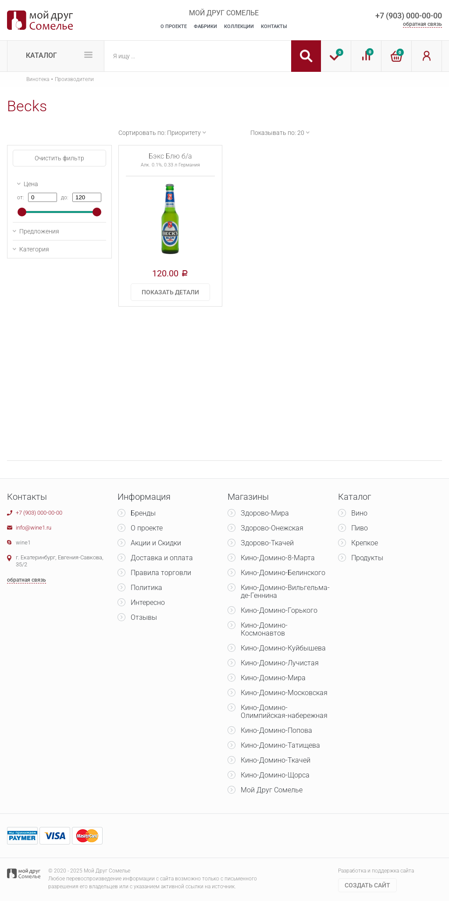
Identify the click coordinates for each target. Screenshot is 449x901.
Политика (146, 587)
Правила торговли (161, 573)
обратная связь (422, 24)
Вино (359, 513)
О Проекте (173, 26)
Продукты (367, 558)
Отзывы (144, 617)
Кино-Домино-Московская (284, 693)
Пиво (359, 528)
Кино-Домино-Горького (279, 610)
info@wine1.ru (33, 527)
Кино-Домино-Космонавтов (264, 629)
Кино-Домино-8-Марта (278, 558)
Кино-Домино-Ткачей (275, 760)
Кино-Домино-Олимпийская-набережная (284, 711)
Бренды (143, 513)
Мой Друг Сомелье (272, 790)
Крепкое (364, 543)
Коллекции (239, 26)
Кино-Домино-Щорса (275, 775)
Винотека (37, 79)
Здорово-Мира (265, 513)
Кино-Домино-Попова (276, 730)
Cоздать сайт (367, 885)
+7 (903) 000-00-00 (408, 15)
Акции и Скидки (156, 543)
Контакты (274, 26)
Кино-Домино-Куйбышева (283, 648)
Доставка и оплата (162, 558)
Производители (74, 79)
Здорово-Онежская (272, 528)
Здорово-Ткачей (267, 543)
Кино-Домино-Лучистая (280, 663)
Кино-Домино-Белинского (283, 573)
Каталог (41, 55)
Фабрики (205, 26)
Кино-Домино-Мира (273, 678)
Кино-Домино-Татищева (280, 745)
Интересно (148, 602)
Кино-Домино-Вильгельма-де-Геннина (285, 591)
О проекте (147, 528)
